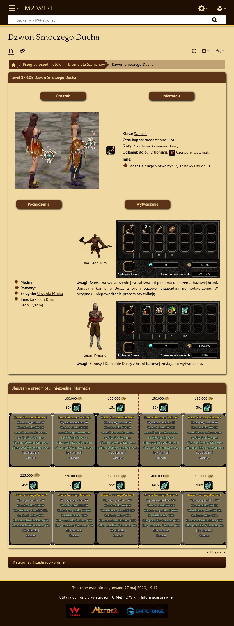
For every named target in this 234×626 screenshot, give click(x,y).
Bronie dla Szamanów (86, 64)
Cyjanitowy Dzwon (190, 165)
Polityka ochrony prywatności (83, 597)
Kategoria (21, 562)
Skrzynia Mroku (50, 293)
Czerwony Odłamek (192, 152)
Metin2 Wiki (38, 8)
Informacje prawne (157, 597)
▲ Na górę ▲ (216, 552)
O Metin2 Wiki (124, 597)
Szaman (140, 133)
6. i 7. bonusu (155, 152)
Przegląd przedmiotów (42, 64)
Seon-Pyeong (31, 305)
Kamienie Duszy (164, 146)
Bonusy (83, 288)
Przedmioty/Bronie (49, 562)
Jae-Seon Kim (41, 299)
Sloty (127, 146)
